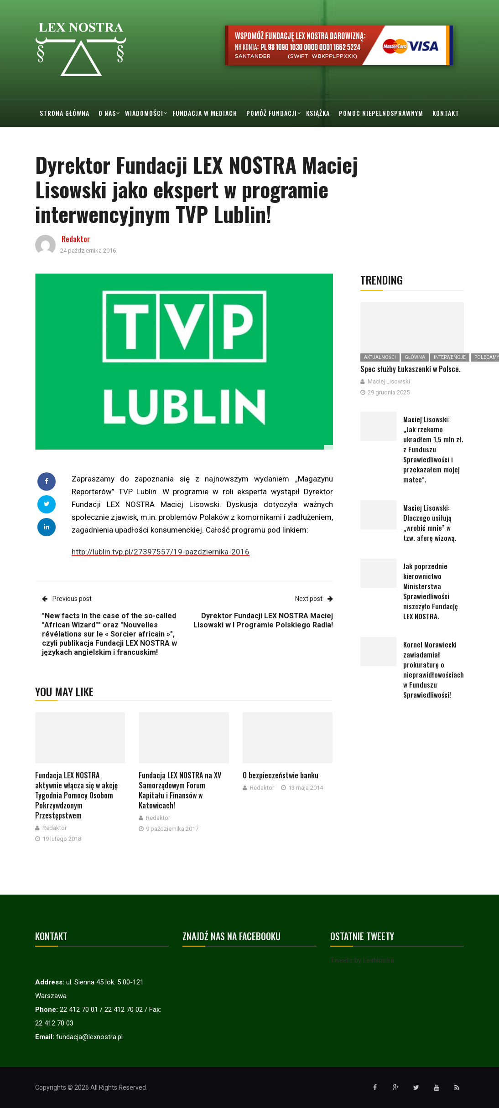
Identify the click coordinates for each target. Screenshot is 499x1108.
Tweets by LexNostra (362, 960)
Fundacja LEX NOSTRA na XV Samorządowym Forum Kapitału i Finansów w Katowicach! (180, 790)
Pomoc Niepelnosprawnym (381, 113)
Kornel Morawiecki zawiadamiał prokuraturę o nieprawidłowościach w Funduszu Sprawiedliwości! (433, 669)
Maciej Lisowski (389, 381)
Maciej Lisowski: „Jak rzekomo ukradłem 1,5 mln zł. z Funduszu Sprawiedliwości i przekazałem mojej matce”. (433, 449)
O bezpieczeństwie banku (280, 775)
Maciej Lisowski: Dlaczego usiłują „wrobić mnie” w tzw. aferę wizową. (430, 522)
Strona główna (64, 113)
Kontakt (445, 113)
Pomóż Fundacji (271, 113)
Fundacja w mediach (204, 113)
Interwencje (450, 357)
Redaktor (76, 238)
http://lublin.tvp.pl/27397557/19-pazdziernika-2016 (161, 551)
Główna (415, 357)
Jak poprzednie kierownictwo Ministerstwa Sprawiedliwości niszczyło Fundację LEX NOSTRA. (430, 591)
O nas (107, 113)
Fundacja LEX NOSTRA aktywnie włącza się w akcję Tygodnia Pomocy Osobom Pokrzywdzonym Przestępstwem (76, 795)
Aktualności (380, 357)
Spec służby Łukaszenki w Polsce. (410, 368)
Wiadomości (144, 113)
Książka (318, 113)
